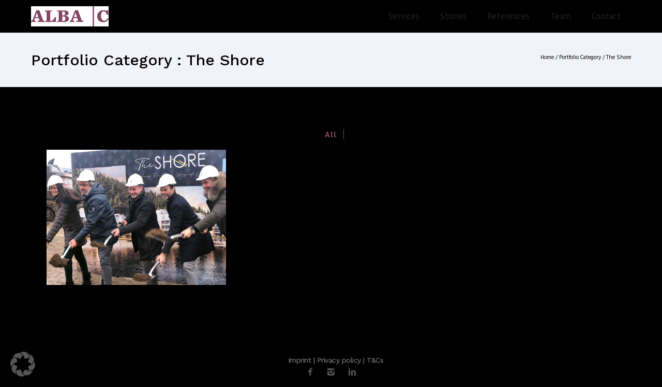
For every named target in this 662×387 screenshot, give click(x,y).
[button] (23, 364)
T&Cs (375, 360)
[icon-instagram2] (333, 372)
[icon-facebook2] (313, 372)
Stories (453, 16)
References (508, 16)
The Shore (618, 57)
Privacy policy (339, 360)
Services (403, 16)
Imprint (299, 360)
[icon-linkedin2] (352, 372)
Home (547, 57)
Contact (606, 16)
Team (560, 16)
